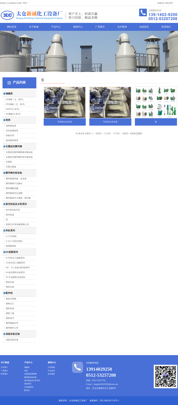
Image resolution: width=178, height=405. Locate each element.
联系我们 (166, 27)
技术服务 (51, 374)
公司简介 (4, 367)
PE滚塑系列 (28, 387)
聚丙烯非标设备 (30, 377)
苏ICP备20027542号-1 (109, 400)
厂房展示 (100, 27)
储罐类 (27, 367)
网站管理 (169, 3)
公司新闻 (51, 367)
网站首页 (11, 27)
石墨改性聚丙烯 (30, 374)
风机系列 (27, 384)
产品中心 (56, 27)
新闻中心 (78, 27)
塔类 (26, 371)
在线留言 (144, 27)
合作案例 (122, 27)
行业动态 (51, 371)
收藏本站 (160, 3)
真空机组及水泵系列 (32, 380)
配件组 (27, 390)
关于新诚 (34, 27)
